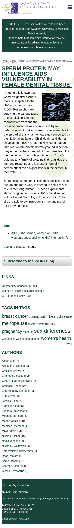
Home (5, 61)
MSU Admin (9, 430)
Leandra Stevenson (13, 410)
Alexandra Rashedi (13, 365)
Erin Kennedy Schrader (16, 390)
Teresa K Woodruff (13, 470)
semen (30, 233)
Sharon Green (10, 465)
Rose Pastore (10, 455)
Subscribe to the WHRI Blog (29, 261)
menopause (14, 323)
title (70, 7)
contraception (38, 316)
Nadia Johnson (11, 440)
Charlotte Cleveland (14, 375)
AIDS (14, 233)
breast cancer (15, 316)
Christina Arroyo (11, 370)
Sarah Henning (11, 460)
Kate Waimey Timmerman (17, 451)
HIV (22, 233)
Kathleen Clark (11, 405)
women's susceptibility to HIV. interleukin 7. (39, 237)
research (28, 331)
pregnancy (12, 331)
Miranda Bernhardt (13, 415)
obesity (50, 324)
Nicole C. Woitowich (14, 445)
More (69, 343)
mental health (36, 323)
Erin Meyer (8, 395)
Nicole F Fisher (11, 435)
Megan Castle (10, 420)
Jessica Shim (10, 400)
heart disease (60, 316)
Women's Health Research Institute (23, 290)
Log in (8, 246)
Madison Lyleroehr (13, 425)
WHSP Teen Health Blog (16, 295)
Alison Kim (8, 360)
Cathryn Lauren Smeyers (17, 380)
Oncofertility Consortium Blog (19, 285)
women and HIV (47, 233)
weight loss (8, 338)
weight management (28, 338)
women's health (56, 338)
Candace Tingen (12, 385)
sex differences (52, 331)
